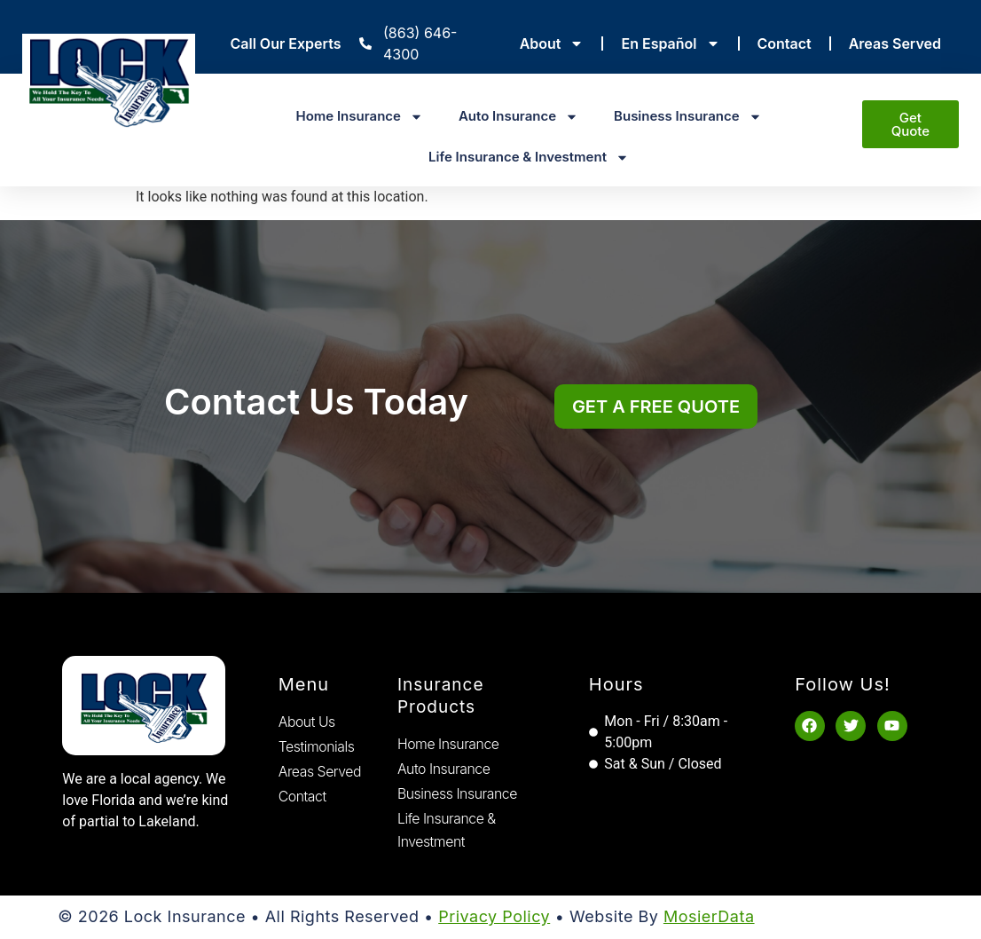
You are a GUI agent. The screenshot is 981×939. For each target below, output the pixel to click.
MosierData (709, 918)
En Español (670, 43)
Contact (784, 43)
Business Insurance (688, 116)
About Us (307, 721)
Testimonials (317, 746)
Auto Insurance (518, 116)
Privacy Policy (494, 918)
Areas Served (895, 43)
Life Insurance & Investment (528, 157)
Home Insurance (358, 116)
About (552, 43)
